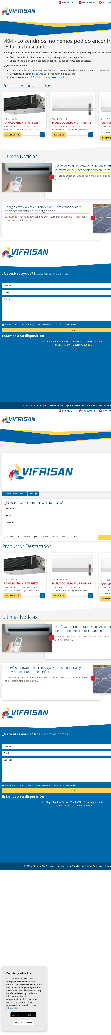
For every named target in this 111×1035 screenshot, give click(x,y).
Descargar (33, 493)
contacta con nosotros (55, 77)
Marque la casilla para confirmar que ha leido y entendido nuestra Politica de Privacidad (40, 324)
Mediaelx (53, 405)
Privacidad (76, 405)
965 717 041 (68, 2)
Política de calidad (101, 405)
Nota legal (64, 405)
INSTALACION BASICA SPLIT (14, 493)
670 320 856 (88, 2)
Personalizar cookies (23, 1022)
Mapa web (37, 73)
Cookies (87, 405)
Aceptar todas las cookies (23, 1015)
